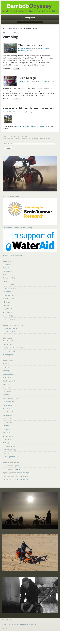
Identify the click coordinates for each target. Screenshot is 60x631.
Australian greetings (14, 466)
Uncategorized (44, 112)
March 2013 (7, 316)
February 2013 (8, 319)
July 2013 (6, 302)
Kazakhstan (21, 51)
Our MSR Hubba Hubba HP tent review (28, 108)
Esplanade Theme (17, 624)
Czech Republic (8, 381)
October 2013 (7, 292)
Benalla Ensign (18, 469)
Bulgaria (6, 377)
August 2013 (7, 299)
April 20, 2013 (7, 112)
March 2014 (7, 274)
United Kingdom (8, 450)
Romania (6, 426)
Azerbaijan (7, 371)
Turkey (51, 81)
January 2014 (7, 281)
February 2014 (8, 278)
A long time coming (21, 476)
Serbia (5, 429)
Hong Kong (7, 405)
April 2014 (6, 271)
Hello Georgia (27, 78)
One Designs (29, 624)
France (23, 112)
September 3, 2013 (24, 81)
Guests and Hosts (9, 398)
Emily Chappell (8, 341)
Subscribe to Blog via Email (15, 136)
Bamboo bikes (8, 374)
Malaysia (6, 419)
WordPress (6, 629)
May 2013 (6, 309)
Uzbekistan (7, 453)
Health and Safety (43, 48)
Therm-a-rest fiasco (31, 45)
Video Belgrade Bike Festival (12, 332)
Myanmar (6, 422)
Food (41, 81)
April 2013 (6, 312)
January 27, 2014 (23, 48)
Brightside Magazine (10, 328)
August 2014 (7, 264)
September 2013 (8, 295)
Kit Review (29, 51)
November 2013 (8, 288)
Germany (29, 112)
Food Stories (7, 344)
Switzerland (7, 436)
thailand (6, 439)
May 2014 (6, 268)
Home (15, 29)
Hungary (6, 408)
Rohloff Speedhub (9, 351)
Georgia (46, 81)
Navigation (30, 17)
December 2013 (8, 285)
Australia (6, 364)
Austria (5, 367)
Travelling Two (8, 355)
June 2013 (6, 305)
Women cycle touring (10, 457)
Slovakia (6, 433)
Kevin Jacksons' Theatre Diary (13, 348)
